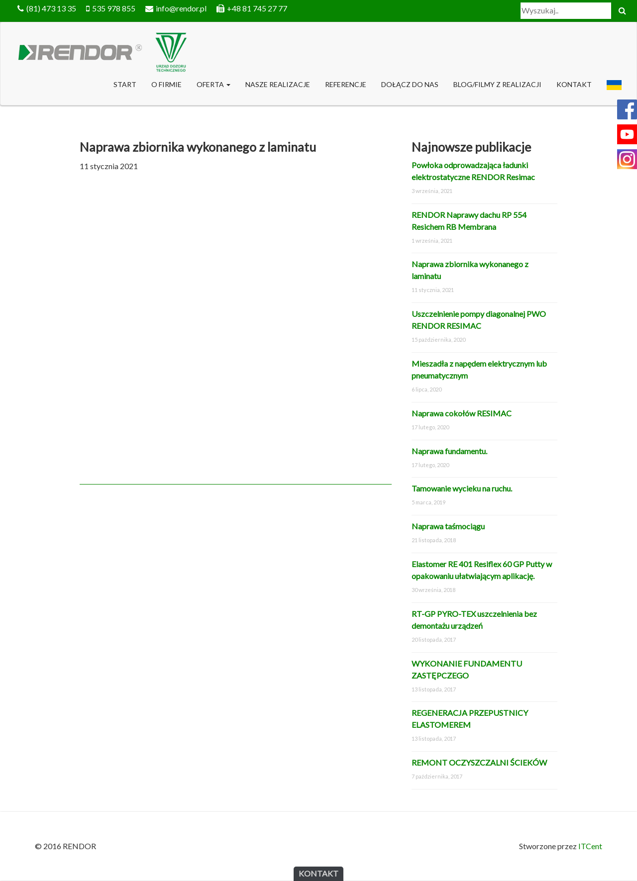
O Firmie (166, 84)
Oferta (213, 84)
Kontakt (574, 84)
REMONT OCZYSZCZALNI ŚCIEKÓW (479, 762)
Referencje (345, 84)
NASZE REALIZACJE (277, 84)
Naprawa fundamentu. (449, 451)
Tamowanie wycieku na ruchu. (462, 488)
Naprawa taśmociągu (448, 526)
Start (124, 84)
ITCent (590, 846)
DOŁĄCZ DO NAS (409, 84)
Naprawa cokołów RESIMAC (462, 413)
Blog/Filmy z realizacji (497, 84)
